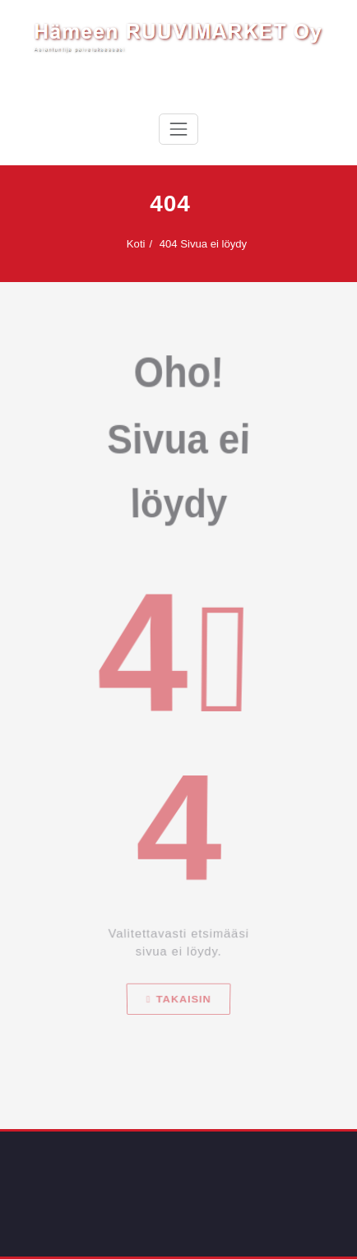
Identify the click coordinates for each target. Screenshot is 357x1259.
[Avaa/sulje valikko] (178, 129)
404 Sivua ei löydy (196, 244)
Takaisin (178, 1072)
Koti (129, 244)
